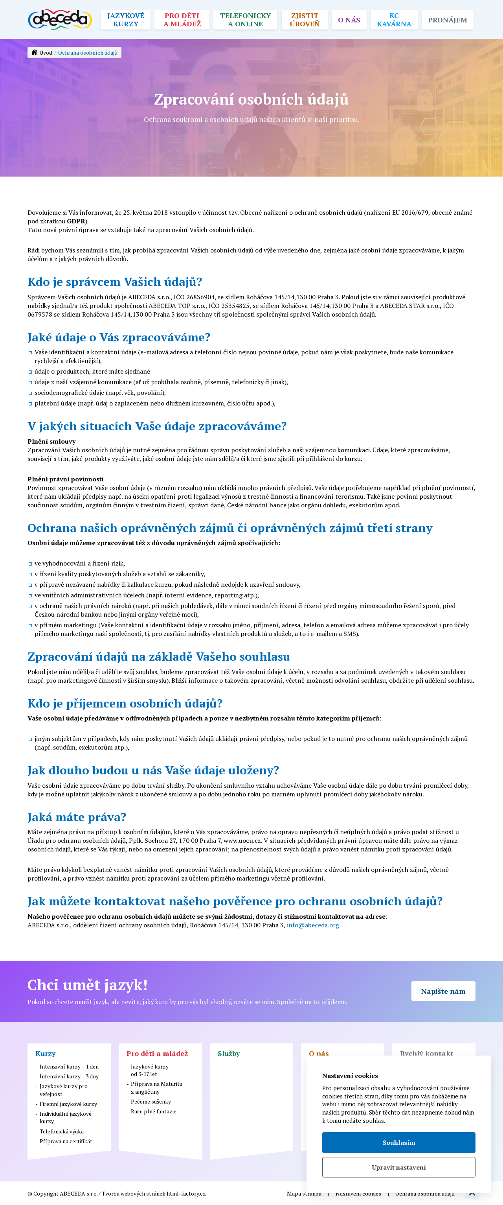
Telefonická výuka (62, 1131)
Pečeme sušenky (151, 1101)
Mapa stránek (304, 1193)
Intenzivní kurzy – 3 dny (69, 1076)
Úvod (45, 52)
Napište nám (443, 991)
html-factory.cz (186, 1193)
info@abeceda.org (313, 925)
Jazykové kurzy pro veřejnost (64, 1089)
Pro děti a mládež (182, 19)
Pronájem (447, 19)
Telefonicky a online (245, 19)
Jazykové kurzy (125, 19)
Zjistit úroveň (305, 19)
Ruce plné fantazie (153, 1111)
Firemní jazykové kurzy (68, 1103)
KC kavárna (394, 19)
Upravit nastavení (399, 1167)
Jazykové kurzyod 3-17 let (150, 1070)
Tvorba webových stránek (133, 1193)
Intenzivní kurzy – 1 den (69, 1066)
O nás (349, 19)
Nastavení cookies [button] (358, 1193)
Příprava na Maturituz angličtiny (156, 1087)
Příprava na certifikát (66, 1141)
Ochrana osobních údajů (425, 1193)
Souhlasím (399, 1142)
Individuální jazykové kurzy (66, 1117)
